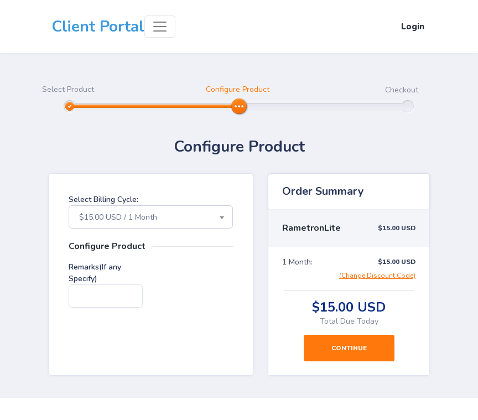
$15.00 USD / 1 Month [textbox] (118, 217)
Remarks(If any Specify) (95, 273)
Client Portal (97, 26)
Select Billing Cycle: (103, 199)
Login (412, 26)
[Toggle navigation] (159, 26)
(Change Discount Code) (377, 275)
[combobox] (151, 217)
